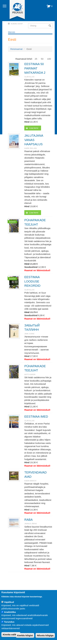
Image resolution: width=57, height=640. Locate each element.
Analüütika (10, 612)
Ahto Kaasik (29, 374)
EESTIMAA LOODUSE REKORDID (32, 281)
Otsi (50, 25)
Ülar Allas (29, 77)
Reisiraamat (16, 49)
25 (36, 59)
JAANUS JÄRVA (30, 524)
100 (49, 59)
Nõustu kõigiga (45, 635)
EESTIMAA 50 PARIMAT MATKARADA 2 (34, 68)
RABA (28, 519)
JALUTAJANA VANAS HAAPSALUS (33, 140)
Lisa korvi (33, 128)
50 (42, 59)
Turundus (9, 622)
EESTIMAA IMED (36, 416)
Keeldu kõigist (25, 635)
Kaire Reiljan (30, 148)
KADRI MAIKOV (30, 481)
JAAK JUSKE (29, 334)
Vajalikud (9, 602)
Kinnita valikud (11, 634)
